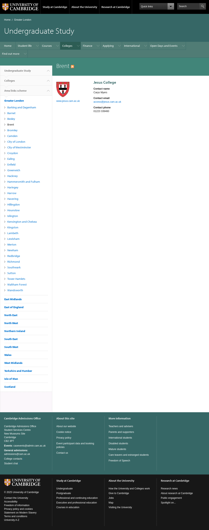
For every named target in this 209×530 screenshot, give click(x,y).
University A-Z (11, 520)
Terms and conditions (15, 516)
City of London (16, 141)
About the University (84, 7)
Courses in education (67, 507)
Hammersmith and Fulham (23, 181)
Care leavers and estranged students (129, 454)
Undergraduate (64, 488)
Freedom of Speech (119, 460)
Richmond (13, 261)
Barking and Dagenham (21, 107)
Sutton (11, 273)
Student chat (11, 463)
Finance (87, 46)
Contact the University (16, 498)
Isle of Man (11, 379)
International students (120, 437)
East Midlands (13, 299)
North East (10, 315)
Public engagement (171, 498)
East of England (13, 307)
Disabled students (118, 443)
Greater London (22, 19)
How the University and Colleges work (129, 488)
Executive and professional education (76, 502)
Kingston (12, 227)
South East (11, 339)
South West (11, 347)
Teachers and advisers (121, 426)
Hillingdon (13, 204)
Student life (25, 46)
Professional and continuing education (77, 498)
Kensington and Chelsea (22, 221)
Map (111, 502)
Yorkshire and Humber (18, 371)
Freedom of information (16, 505)
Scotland (9, 387)
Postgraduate (63, 493)
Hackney (12, 176)
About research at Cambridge (177, 493)
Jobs (111, 498)
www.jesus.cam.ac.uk (68, 101)
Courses (47, 46)
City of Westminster (19, 147)
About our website (66, 426)
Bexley (11, 119)
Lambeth (12, 233)
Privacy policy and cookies (18, 509)
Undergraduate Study (17, 72)
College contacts (13, 458)
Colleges (67, 46)
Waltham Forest (17, 284)
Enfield (11, 164)
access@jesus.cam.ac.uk (107, 101)
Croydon (12, 153)
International (132, 46)
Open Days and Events (164, 46)
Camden (12, 136)
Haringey (12, 187)
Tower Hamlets (16, 279)
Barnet (11, 113)
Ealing (11, 159)
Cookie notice (63, 432)
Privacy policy (63, 437)
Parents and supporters (121, 432)
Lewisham (13, 239)
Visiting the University (120, 507)
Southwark (14, 267)
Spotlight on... (168, 502)
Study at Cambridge (55, 7)
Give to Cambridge (119, 493)
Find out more (10, 54)
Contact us (62, 452)
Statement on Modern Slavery (20, 512)
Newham (12, 250)
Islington (12, 216)
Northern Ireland (14, 331)
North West (11, 323)
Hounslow (13, 210)
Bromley (12, 130)
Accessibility (10, 501)
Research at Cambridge (115, 7)
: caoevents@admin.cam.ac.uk (25, 445)
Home (7, 19)
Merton (11, 244)
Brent (10, 124)
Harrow (11, 193)
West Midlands (13, 363)
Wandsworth (15, 290)
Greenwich (13, 170)
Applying (108, 46)
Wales (7, 355)
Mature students (117, 449)
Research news (169, 488)
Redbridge (13, 256)
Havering (12, 199)
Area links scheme (15, 92)
